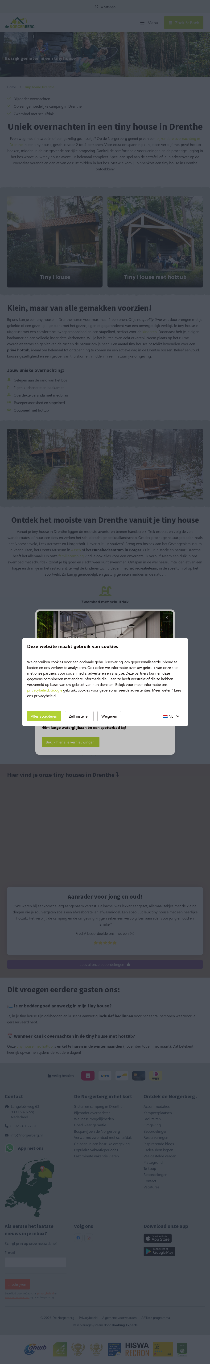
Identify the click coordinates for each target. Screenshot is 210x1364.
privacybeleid (38, 690)
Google (56, 690)
